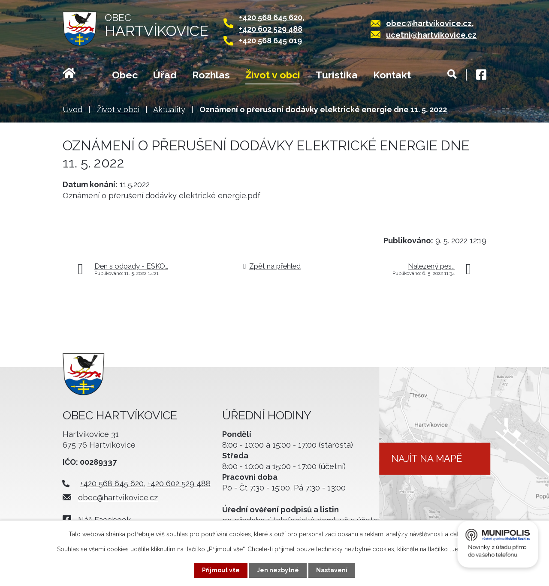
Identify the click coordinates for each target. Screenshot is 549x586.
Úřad (165, 75)
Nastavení (331, 570)
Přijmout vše (221, 570)
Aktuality (169, 109)
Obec (125, 75)
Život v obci (272, 75)
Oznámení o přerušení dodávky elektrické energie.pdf (161, 195)
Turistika (337, 75)
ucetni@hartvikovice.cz (431, 34)
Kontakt (392, 75)
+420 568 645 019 (270, 40)
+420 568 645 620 (270, 17)
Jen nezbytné (278, 570)
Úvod (80, 76)
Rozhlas (211, 75)
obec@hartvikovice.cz (429, 23)
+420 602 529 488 (270, 28)
